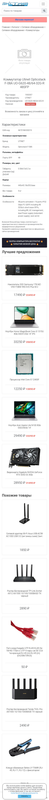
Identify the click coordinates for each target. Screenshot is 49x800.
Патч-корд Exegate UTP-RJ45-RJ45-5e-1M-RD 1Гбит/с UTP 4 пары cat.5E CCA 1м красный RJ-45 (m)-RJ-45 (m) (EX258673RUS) (24, 652)
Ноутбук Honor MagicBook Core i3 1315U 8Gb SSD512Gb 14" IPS (24, 332)
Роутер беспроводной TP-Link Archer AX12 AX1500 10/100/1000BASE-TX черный (24, 593)
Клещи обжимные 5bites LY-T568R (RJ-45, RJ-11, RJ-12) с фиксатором (24, 769)
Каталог (16, 27)
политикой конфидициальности (24, 793)
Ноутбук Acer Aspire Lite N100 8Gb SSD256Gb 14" (24, 426)
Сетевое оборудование (33, 27)
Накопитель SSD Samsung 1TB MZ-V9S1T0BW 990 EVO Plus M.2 (24, 285)
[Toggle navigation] (43, 4)
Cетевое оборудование (13, 30)
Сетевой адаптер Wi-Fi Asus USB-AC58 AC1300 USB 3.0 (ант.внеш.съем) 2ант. (24, 534)
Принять (24, 796)
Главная (6, 27)
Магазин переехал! (24, 19)
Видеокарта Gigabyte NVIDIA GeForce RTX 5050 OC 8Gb (24, 473)
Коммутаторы (33, 30)
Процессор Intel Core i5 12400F (24, 379)
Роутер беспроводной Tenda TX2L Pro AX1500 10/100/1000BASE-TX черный (24, 710)
